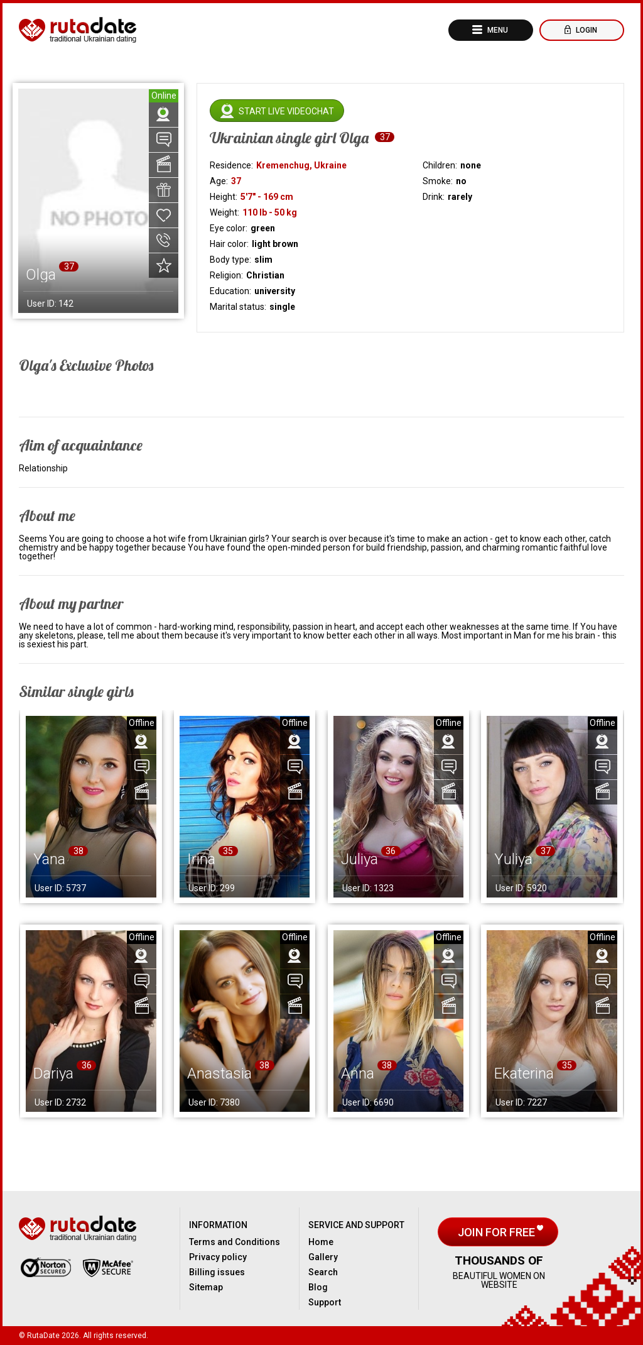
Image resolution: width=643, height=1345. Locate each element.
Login (585, 30)
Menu (496, 30)
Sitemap (206, 1287)
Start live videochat (286, 111)
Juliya (359, 859)
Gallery (323, 1257)
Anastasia (219, 1073)
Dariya (53, 1073)
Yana (49, 859)
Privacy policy (218, 1257)
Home (320, 1242)
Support (324, 1302)
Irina (201, 859)
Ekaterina (524, 1073)
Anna (357, 1073)
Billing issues (217, 1272)
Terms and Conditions (234, 1242)
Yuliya (513, 859)
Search (323, 1272)
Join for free (498, 1232)
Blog (318, 1287)
